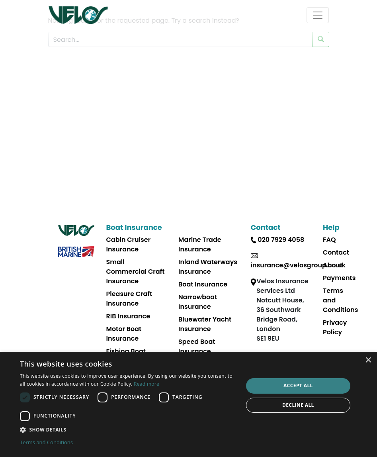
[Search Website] (180, 39)
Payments (339, 277)
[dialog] (188, 404)
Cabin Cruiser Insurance (128, 244)
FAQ (329, 239)
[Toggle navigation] (318, 15)
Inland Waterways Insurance (207, 266)
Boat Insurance (202, 284)
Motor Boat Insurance (124, 333)
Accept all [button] (298, 385)
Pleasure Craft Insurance (129, 298)
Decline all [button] (298, 405)
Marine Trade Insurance (199, 244)
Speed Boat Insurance (196, 346)
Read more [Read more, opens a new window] (146, 384)
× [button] (368, 360)
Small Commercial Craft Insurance (135, 271)
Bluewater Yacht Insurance (204, 324)
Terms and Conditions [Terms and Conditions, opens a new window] (46, 442)
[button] (128, 429)
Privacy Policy (335, 327)
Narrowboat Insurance (197, 301)
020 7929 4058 (281, 239)
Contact (336, 252)
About (332, 265)
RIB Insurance (128, 316)
